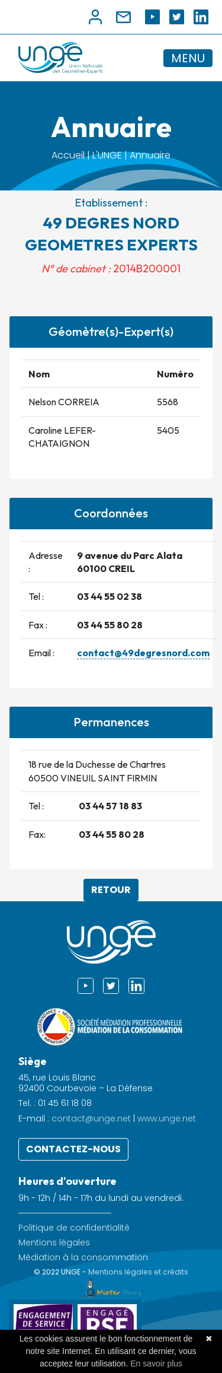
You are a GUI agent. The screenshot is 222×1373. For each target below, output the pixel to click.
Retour (111, 890)
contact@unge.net (91, 1118)
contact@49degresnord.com (143, 653)
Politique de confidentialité (74, 1228)
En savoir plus (156, 1363)
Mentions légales (54, 1243)
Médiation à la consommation (83, 1258)
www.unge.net (166, 1118)
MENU (188, 58)
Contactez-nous (73, 1149)
